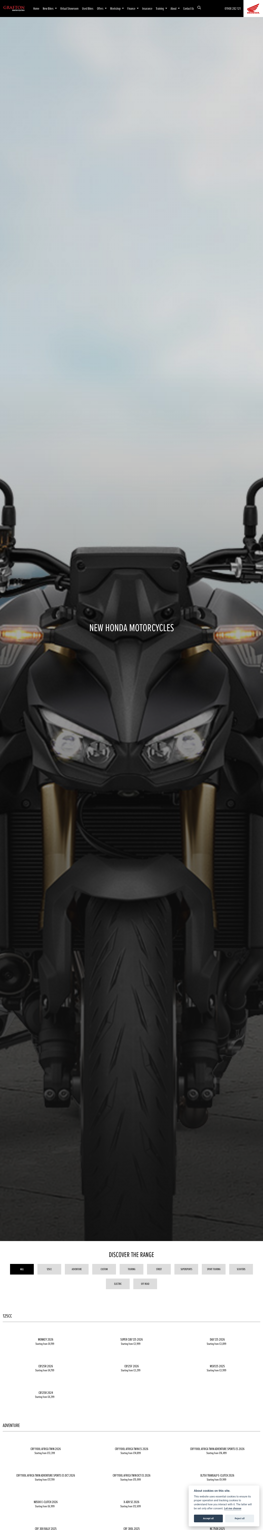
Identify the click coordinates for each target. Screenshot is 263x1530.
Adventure (77, 1269)
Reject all (240, 1518)
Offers (100, 8)
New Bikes (48, 8)
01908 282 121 (233, 8)
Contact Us (188, 8)
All (22, 1269)
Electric (118, 1284)
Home (36, 8)
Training (160, 8)
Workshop (115, 8)
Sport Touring (213, 1269)
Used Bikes (87, 8)
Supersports (186, 1269)
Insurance (147, 8)
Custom (104, 1269)
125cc (49, 1269)
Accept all (208, 1518)
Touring (131, 1269)
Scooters (241, 1269)
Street (159, 1269)
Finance (131, 8)
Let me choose (232, 1508)
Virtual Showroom (69, 8)
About (174, 8)
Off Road (145, 1284)
